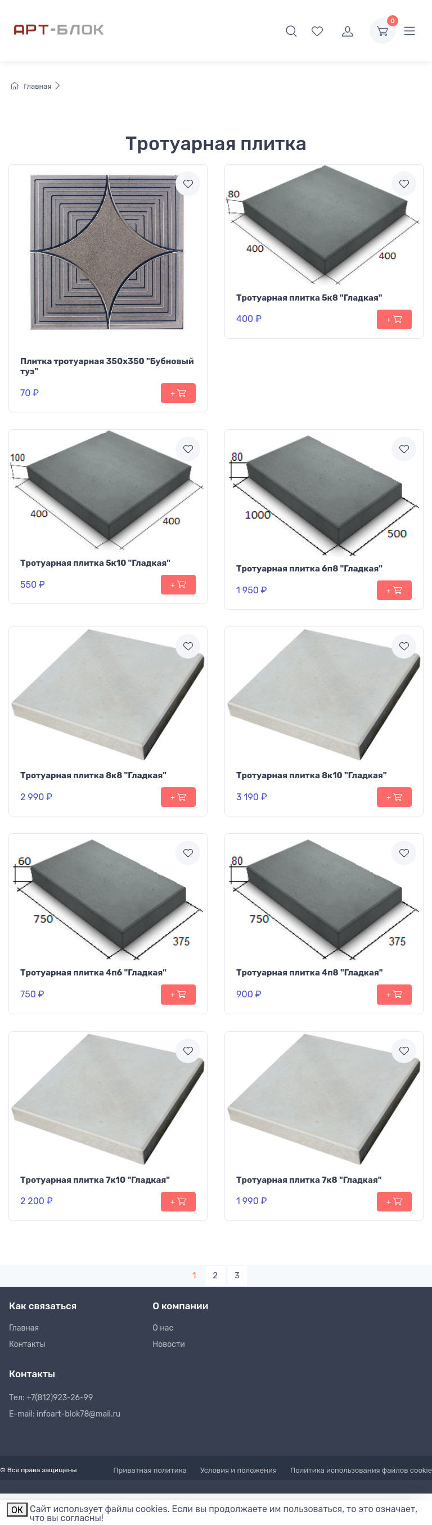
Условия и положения (238, 1470)
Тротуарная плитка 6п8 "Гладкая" (309, 569)
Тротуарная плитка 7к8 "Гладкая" (309, 1180)
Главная (36, 86)
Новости (168, 1344)
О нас (162, 1328)
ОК (17, 1510)
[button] (291, 31)
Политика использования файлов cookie (361, 1470)
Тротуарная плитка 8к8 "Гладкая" (93, 775)
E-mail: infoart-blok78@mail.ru (64, 1414)
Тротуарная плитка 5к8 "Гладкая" (309, 298)
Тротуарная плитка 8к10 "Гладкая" (311, 775)
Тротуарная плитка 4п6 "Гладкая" (93, 973)
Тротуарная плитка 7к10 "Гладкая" (95, 1180)
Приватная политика (150, 1470)
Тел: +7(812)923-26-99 (51, 1398)
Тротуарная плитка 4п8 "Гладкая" (309, 973)
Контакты (27, 1344)
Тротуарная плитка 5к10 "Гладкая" (95, 563)
